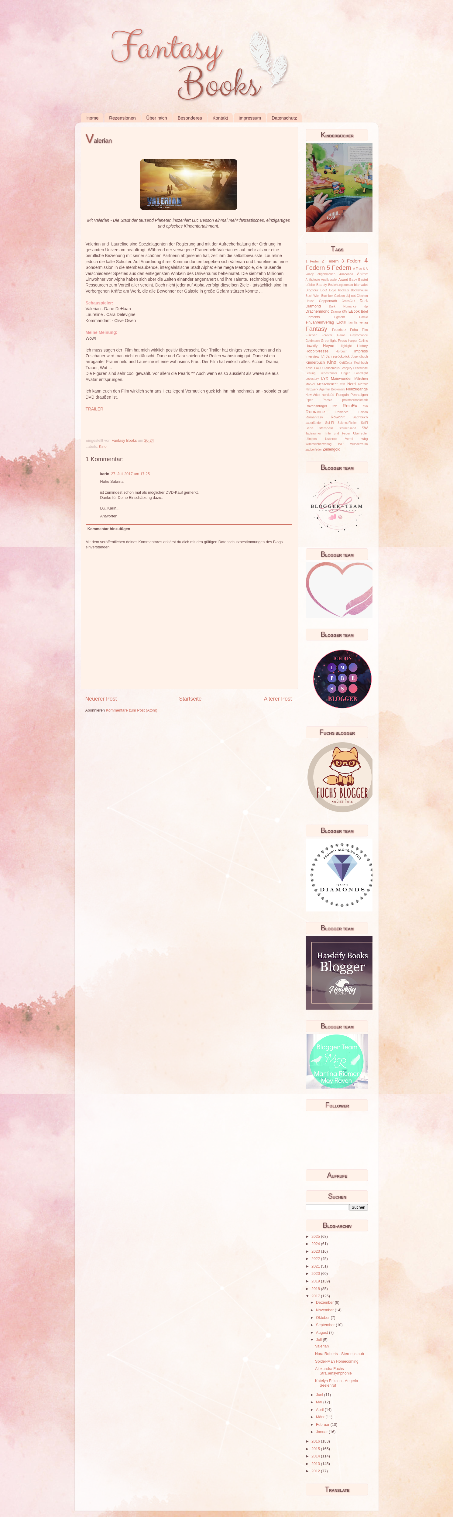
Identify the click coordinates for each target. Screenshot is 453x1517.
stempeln (326, 428)
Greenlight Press (334, 340)
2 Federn (330, 261)
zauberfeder (314, 449)
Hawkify (312, 346)
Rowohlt (338, 417)
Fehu (354, 329)
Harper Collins (358, 340)
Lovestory (312, 378)
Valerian (322, 1346)
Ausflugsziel (329, 279)
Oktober (323, 1318)
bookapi (343, 290)
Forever (327, 335)
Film (365, 329)
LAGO (318, 368)
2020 (316, 1274)
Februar (323, 1425)
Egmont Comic (351, 317)
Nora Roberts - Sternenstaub (339, 1354)
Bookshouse (359, 290)
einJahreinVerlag (320, 322)
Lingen (345, 373)
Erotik (341, 322)
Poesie (327, 400)
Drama (336, 311)
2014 (316, 1456)
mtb (342, 384)
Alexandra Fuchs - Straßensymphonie (333, 1371)
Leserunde (360, 368)
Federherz (339, 329)
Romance (315, 411)
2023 (316, 1251)
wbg (365, 439)
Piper (309, 400)
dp (366, 306)
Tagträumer (313, 433)
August (322, 1332)
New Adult (313, 394)
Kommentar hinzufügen (109, 529)
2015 (316, 1449)
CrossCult (348, 301)
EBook (354, 311)
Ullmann (311, 439)
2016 (316, 1441)
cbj (348, 295)
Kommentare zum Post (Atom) (131, 710)
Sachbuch (360, 417)
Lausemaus (332, 368)
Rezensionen (122, 117)
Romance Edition (351, 412)
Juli (319, 1340)
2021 (316, 1266)
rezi (334, 406)
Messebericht (327, 384)
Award (343, 279)
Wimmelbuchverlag (319, 444)
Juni (320, 1395)
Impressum (250, 117)
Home (92, 117)
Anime (362, 274)
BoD (324, 290)
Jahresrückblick (338, 356)
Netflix (363, 384)
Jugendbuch (359, 356)
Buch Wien (313, 295)
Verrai (349, 439)
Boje (332, 290)
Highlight (346, 346)
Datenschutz (284, 117)
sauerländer (314, 422)
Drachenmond (318, 311)
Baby (353, 279)
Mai (319, 1402)
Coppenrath (328, 301)
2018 (316, 1289)
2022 (316, 1259)
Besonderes (189, 117)
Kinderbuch (315, 362)
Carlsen (339, 295)
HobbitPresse (317, 351)
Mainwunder (341, 378)
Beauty (321, 285)
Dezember (325, 1302)
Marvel (310, 384)
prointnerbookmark (355, 400)
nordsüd (328, 394)
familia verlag (358, 322)
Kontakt (220, 117)
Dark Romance (343, 306)
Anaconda (346, 274)
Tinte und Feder (337, 433)
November (325, 1310)
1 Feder (312, 261)
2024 (316, 1244)
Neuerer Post (101, 699)
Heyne (328, 346)
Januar (322, 1432)
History (362, 346)
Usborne (331, 439)
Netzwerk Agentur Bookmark (325, 389)
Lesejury (346, 368)
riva (365, 406)
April (320, 1410)
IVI (322, 356)
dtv (344, 311)
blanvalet (361, 285)
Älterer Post (278, 699)
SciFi (364, 422)
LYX (324, 378)
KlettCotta (345, 362)
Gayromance (359, 335)
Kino (103, 446)
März (320, 1417)
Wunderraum (359, 444)
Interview (312, 356)
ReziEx (350, 405)
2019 (316, 1281)
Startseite (190, 699)
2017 (316, 1296)
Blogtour (312, 290)
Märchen (361, 378)
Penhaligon (359, 394)
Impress (361, 351)
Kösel (309, 368)
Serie (310, 428)
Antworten (109, 516)
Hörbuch (341, 351)
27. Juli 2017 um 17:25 (130, 474)
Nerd (351, 384)
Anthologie (313, 279)
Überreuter (360, 433)
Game (341, 335)
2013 (316, 1464)
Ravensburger (316, 406)
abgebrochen (326, 274)
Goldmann (313, 340)
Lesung (311, 373)
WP (341, 444)
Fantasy (317, 328)
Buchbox (327, 295)
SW (365, 428)
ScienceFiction (348, 422)
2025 (316, 1236)
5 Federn (339, 267)
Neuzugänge (357, 389)
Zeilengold (331, 449)
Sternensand (347, 428)
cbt (353, 295)
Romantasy (314, 417)
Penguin (342, 394)
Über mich (156, 117)
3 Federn (351, 260)
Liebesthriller (328, 373)
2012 (316, 1471)
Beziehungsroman (340, 285)
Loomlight (361, 373)
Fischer (311, 335)
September (326, 1325)
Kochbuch (361, 362)
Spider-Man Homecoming (337, 1361)
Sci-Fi (329, 422)
